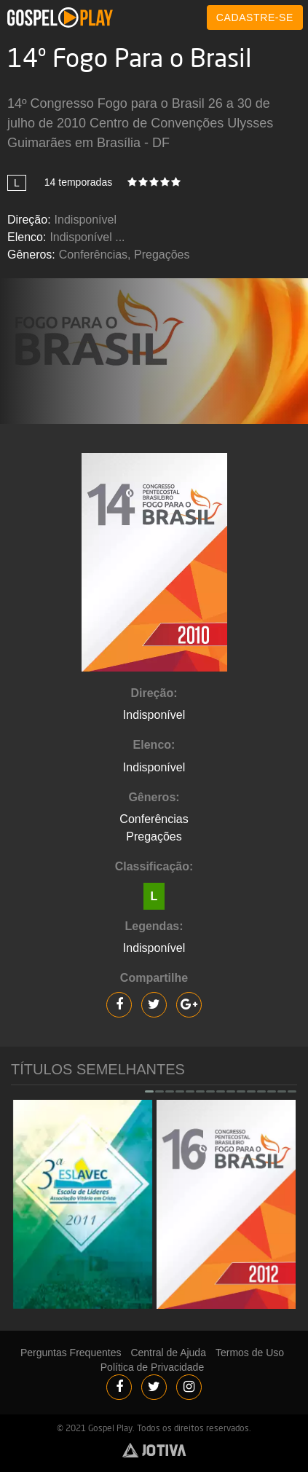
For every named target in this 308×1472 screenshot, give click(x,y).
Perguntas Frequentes (71, 1352)
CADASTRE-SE (254, 17)
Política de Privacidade (152, 1367)
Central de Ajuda (168, 1352)
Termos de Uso (250, 1352)
